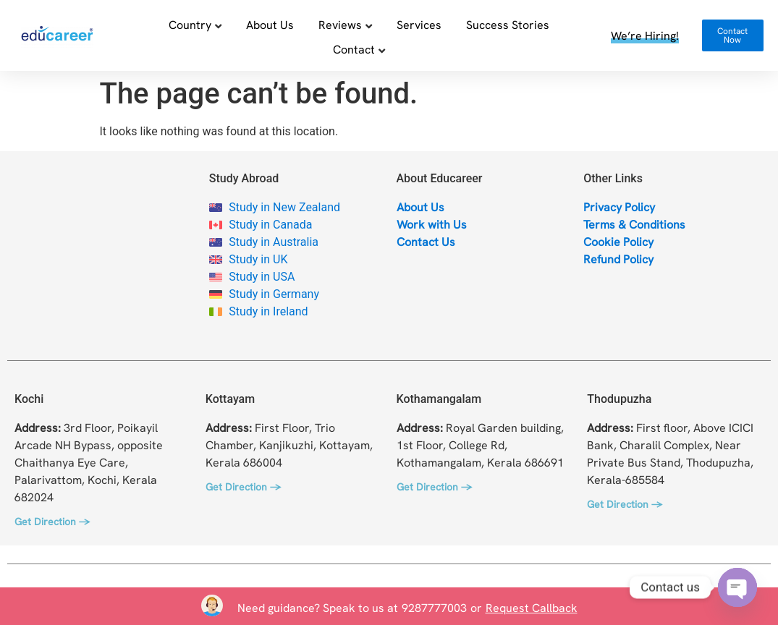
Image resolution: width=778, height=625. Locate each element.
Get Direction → (52, 521)
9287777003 (434, 608)
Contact (354, 49)
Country (190, 24)
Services (419, 24)
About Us (270, 24)
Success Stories (507, 24)
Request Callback (532, 608)
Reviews (340, 24)
